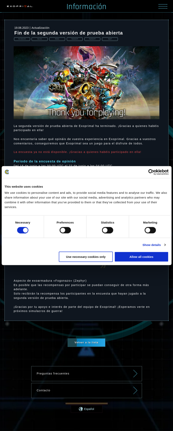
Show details (152, 244)
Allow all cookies (141, 256)
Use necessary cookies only (86, 256)
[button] (86, 409)
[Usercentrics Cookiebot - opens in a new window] (151, 172)
